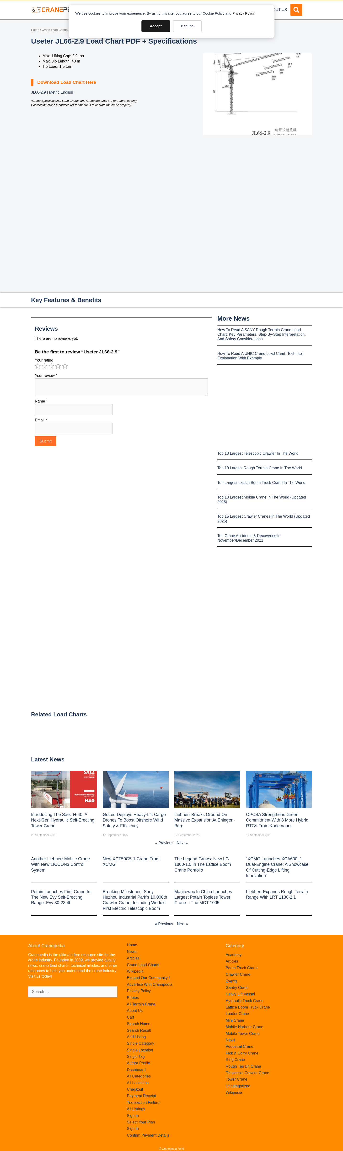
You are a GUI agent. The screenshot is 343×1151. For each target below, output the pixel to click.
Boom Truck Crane (241, 968)
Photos (133, 998)
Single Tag (136, 1057)
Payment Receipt (141, 1096)
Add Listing (136, 1037)
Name (41, 401)
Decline (187, 26)
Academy (234, 955)
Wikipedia (135, 971)
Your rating (44, 360)
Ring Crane (235, 1060)
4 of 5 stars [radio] (58, 366)
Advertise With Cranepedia (149, 984)
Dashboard (136, 1070)
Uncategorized (238, 1086)
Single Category (140, 1043)
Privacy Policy (243, 13)
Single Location (140, 1050)
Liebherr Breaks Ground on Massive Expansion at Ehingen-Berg (204, 820)
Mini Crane (235, 1020)
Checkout (135, 1089)
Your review (46, 376)
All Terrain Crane (141, 1004)
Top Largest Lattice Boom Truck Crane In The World (261, 483)
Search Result (139, 1030)
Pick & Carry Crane (242, 1053)
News (131, 952)
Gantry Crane (237, 988)
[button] (296, 10)
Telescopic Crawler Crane (247, 1073)
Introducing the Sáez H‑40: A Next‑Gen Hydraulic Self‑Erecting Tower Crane (62, 820)
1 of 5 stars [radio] (38, 366)
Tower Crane (236, 1079)
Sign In (133, 1116)
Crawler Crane (238, 974)
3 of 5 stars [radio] (51, 366)
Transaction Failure (143, 1102)
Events (231, 981)
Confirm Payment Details (148, 1135)
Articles (133, 958)
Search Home (138, 1024)
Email (41, 420)
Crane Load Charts (55, 30)
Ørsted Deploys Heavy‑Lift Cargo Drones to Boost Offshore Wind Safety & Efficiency (134, 820)
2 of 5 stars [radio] (44, 366)
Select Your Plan (141, 1122)
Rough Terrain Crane (243, 1066)
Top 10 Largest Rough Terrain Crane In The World (259, 468)
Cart (130, 1017)
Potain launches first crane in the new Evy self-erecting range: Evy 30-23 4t (60, 897)
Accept (156, 26)
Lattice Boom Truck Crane (248, 1007)
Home (35, 30)
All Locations (138, 1083)
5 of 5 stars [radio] (65, 366)
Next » (182, 843)
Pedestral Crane (239, 1046)
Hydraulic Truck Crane (244, 1001)
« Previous (164, 843)
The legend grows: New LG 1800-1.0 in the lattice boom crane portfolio (202, 864)
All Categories (139, 1076)
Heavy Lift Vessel (240, 994)
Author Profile (138, 1063)
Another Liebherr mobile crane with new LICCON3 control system (60, 864)
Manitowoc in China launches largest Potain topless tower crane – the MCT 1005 (203, 897)
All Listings (136, 1109)
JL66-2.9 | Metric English (52, 92)
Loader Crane (237, 1014)
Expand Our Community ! (148, 978)
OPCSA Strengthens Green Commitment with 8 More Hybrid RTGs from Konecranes (277, 820)
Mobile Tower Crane (243, 1034)
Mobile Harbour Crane (244, 1027)
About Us (277, 10)
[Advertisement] (257, 175)
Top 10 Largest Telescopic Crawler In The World (258, 453)
